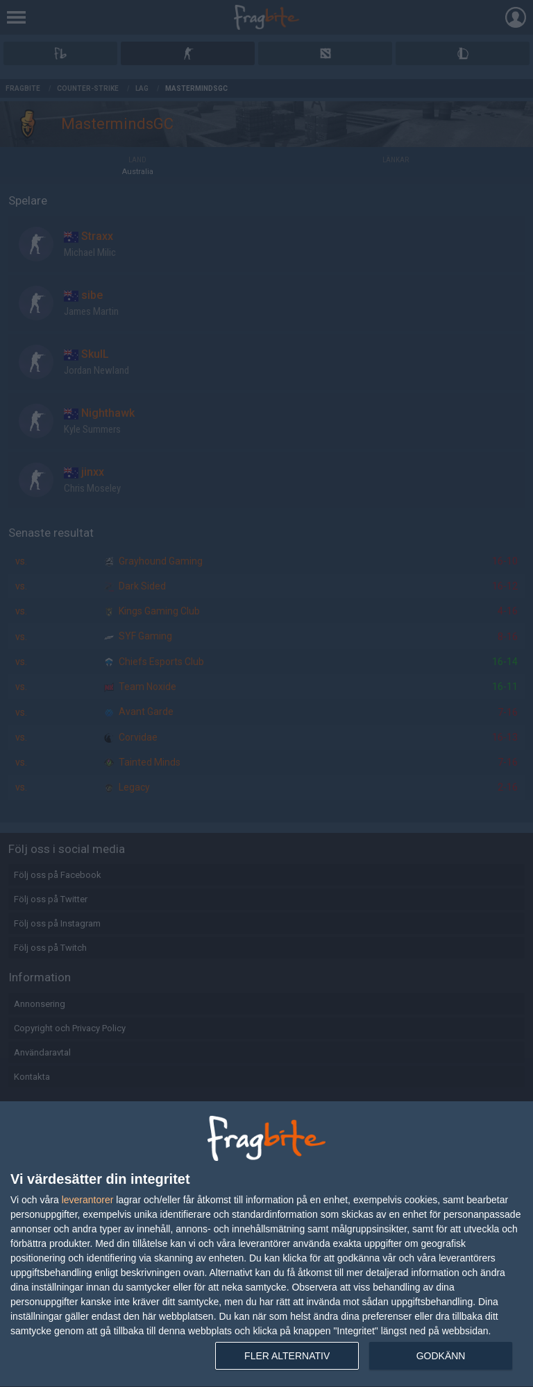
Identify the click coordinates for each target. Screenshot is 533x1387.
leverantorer (88, 1200)
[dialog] (266, 1244)
